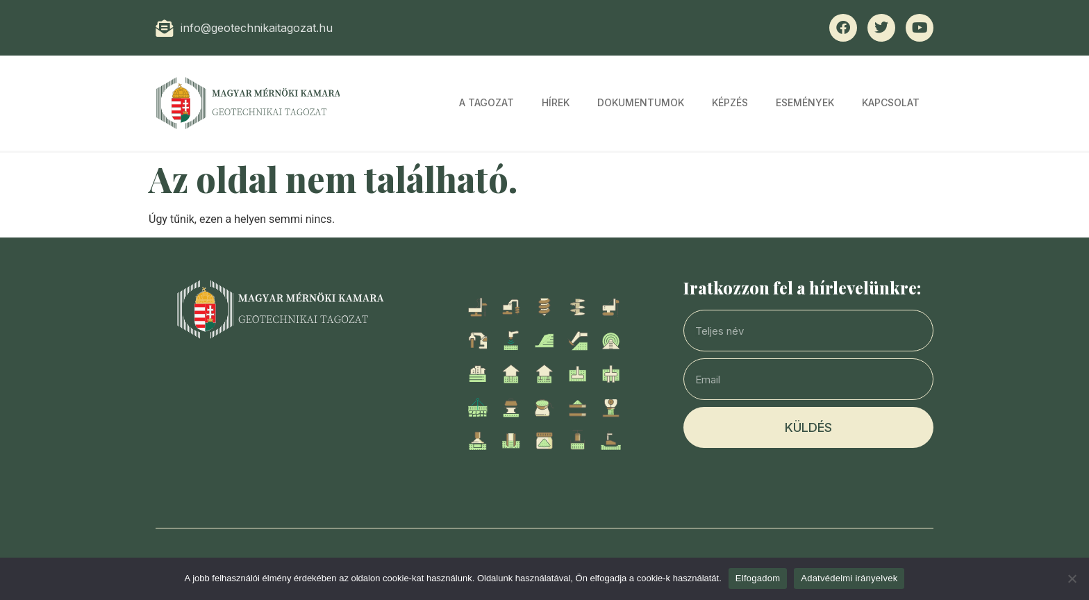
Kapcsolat (891, 102)
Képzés (730, 102)
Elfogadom (757, 578)
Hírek (556, 102)
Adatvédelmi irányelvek (849, 578)
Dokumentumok (640, 102)
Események (805, 102)
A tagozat (486, 102)
